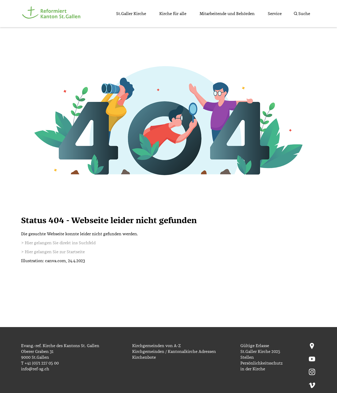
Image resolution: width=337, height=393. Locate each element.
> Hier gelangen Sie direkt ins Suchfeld (58, 243)
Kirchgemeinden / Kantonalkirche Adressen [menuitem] (174, 351)
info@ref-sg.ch (35, 369)
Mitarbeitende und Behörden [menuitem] (227, 13)
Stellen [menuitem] (247, 357)
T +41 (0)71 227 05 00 (40, 363)
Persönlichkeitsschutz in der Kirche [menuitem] (261, 366)
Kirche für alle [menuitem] (172, 13)
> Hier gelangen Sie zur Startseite (53, 252)
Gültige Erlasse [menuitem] (254, 345)
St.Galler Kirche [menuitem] (131, 13)
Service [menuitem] (275, 13)
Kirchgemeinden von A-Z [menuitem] (156, 345)
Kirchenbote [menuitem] (144, 357)
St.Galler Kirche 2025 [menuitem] (260, 351)
